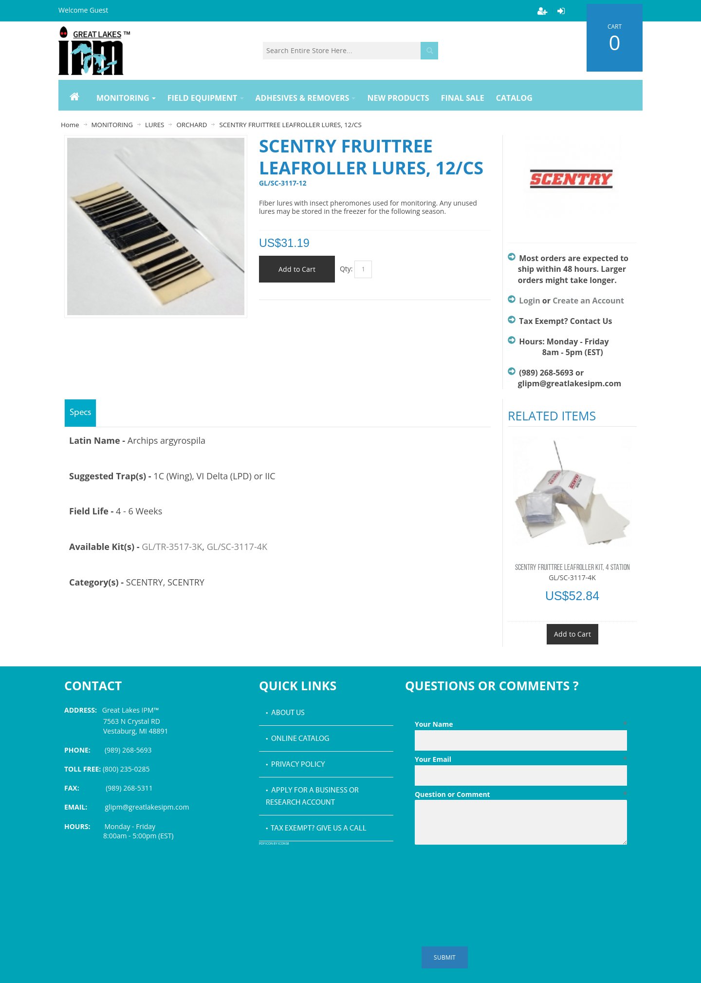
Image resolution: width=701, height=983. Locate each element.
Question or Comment (521, 794)
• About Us (285, 713)
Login (529, 300)
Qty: (346, 268)
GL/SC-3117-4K (237, 546)
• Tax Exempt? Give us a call (316, 828)
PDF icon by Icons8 (274, 844)
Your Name (521, 724)
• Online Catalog (297, 739)
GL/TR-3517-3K (172, 546)
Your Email (521, 759)
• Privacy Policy (295, 765)
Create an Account (588, 300)
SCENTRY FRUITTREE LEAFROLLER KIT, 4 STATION (572, 568)
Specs (80, 412)
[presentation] (489, 872)
